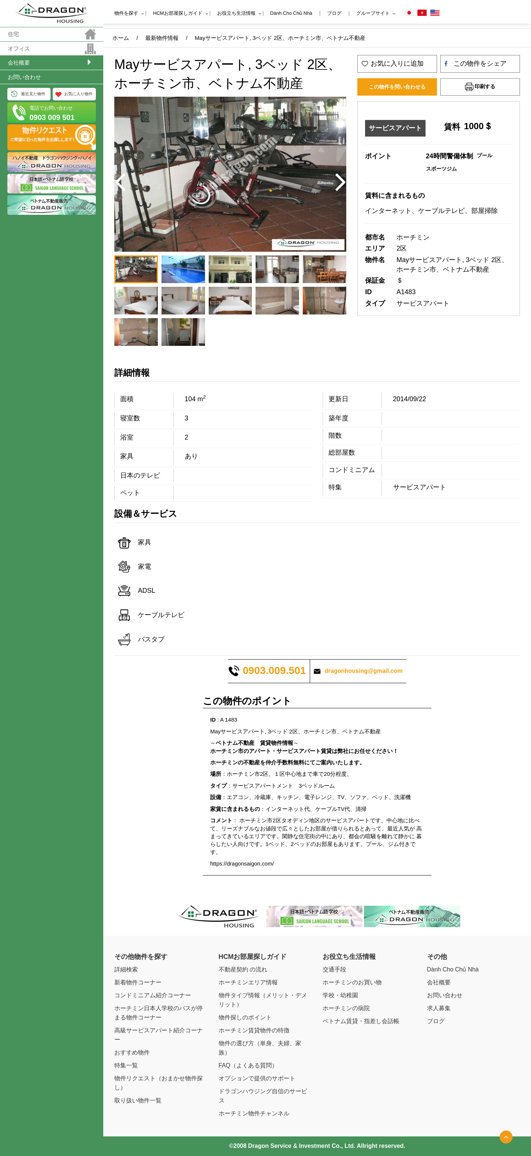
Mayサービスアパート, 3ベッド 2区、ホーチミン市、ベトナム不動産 (280, 38)
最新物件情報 (161, 38)
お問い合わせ (24, 77)
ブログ (334, 13)
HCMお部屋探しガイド (177, 13)
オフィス (19, 48)
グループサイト (373, 13)
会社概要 (19, 62)
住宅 (13, 34)
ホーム (120, 38)
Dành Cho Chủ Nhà (291, 13)
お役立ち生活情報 (236, 13)
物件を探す (126, 13)
